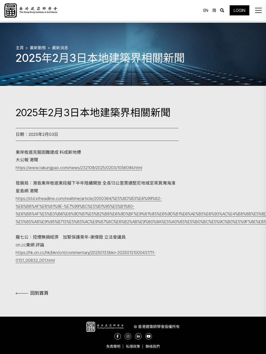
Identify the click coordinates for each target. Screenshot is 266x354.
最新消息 (62, 47)
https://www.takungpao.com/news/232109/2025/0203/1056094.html (80, 167)
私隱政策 (133, 346)
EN (204, 11)
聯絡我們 (155, 346)
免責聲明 (111, 346)
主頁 (20, 47)
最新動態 (38, 47)
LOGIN (238, 11)
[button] (257, 11)
